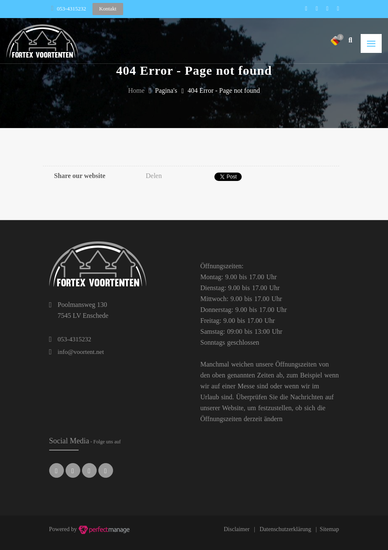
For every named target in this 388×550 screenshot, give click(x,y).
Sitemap (329, 529)
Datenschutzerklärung (285, 529)
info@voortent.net (81, 351)
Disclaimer (236, 529)
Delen (154, 175)
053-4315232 (71, 8)
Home (136, 90)
